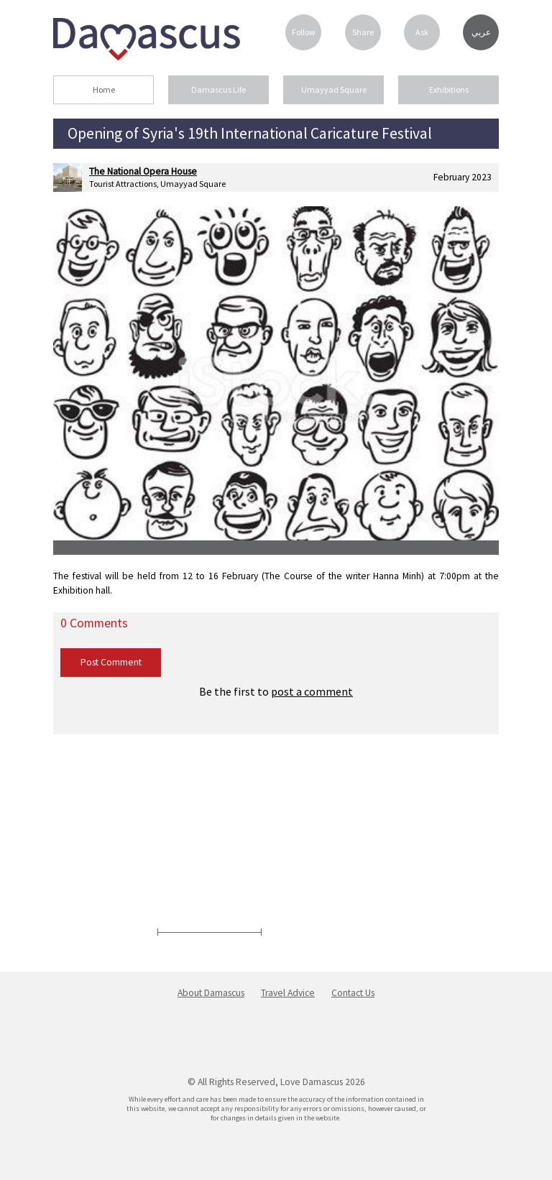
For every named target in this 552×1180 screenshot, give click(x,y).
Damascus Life (218, 89)
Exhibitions (449, 89)
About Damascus (211, 993)
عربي (481, 32)
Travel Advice (288, 993)
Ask (421, 32)
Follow (304, 32)
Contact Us (352, 993)
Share (363, 32)
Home (104, 89)
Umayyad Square (334, 89)
